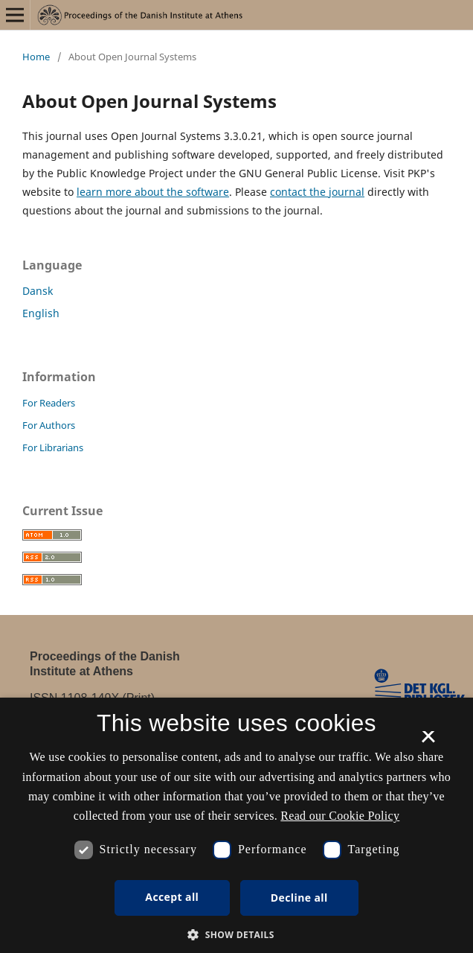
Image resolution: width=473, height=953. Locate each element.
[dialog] (236, 825)
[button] (236, 935)
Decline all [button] (299, 897)
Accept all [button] (172, 897)
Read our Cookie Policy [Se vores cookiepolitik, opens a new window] (339, 815)
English (40, 313)
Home (36, 56)
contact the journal (317, 192)
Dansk (37, 291)
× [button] (428, 741)
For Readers (48, 402)
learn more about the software (153, 192)
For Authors (48, 425)
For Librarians (52, 447)
